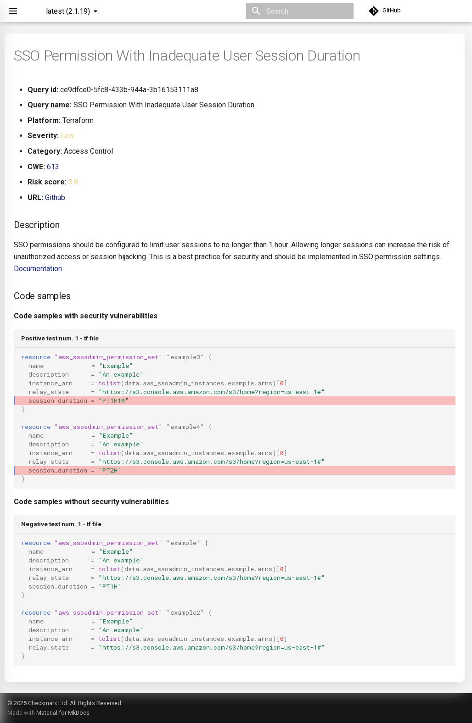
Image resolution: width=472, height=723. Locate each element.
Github (55, 197)
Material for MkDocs (63, 712)
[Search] (300, 11)
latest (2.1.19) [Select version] (68, 11)
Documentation (38, 268)
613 (53, 166)
